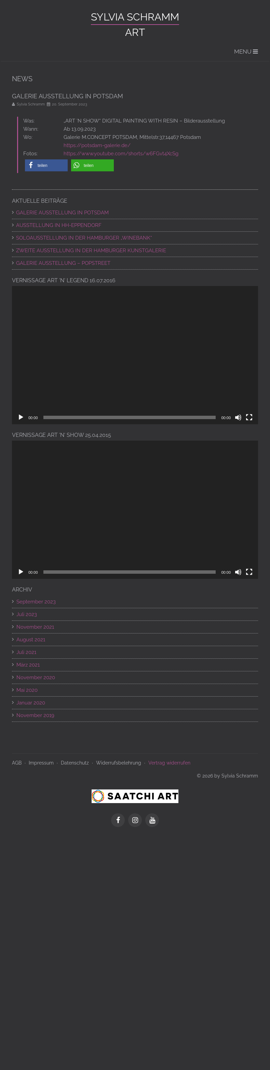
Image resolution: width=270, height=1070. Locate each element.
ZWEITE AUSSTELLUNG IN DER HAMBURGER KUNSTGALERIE (91, 250)
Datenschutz (75, 763)
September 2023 (36, 602)
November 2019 (35, 715)
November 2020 (35, 677)
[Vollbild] (249, 417)
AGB (17, 763)
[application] (135, 355)
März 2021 (28, 665)
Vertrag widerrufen (169, 763)
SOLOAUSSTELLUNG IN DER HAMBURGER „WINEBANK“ (84, 238)
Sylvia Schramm (135, 17)
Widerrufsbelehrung (118, 763)
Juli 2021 (26, 652)
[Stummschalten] (238, 417)
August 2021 (30, 640)
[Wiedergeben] (20, 417)
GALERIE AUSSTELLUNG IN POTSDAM (62, 213)
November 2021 (35, 627)
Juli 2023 (26, 614)
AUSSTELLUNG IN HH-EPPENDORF (59, 225)
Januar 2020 (30, 703)
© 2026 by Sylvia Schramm (227, 776)
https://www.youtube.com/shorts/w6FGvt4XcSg (121, 154)
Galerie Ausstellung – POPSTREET (63, 263)
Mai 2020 (27, 690)
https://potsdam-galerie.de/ (97, 145)
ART (135, 32)
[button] (46, 165)
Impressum (41, 763)
